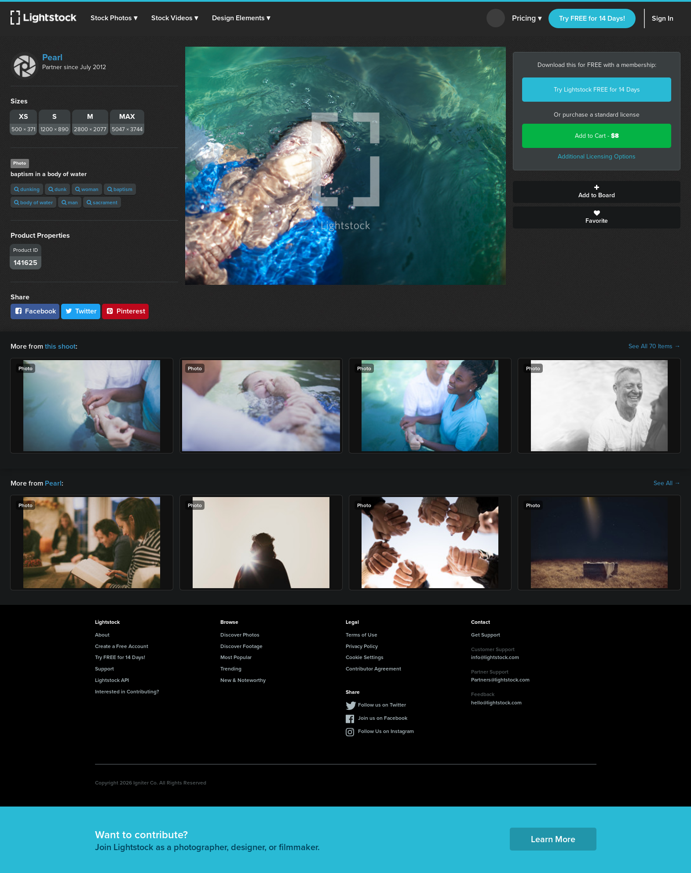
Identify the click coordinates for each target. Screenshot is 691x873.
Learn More (553, 838)
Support (104, 668)
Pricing (526, 18)
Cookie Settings (365, 657)
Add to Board (596, 191)
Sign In (662, 18)
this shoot (60, 346)
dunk (57, 189)
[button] (114, 18)
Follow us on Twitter (382, 704)
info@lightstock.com (495, 657)
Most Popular (236, 657)
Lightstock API (112, 680)
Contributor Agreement (373, 668)
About (102, 634)
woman (87, 189)
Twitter (81, 311)
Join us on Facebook (382, 718)
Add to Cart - (597, 135)
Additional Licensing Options (597, 156)
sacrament (102, 202)
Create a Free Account (121, 646)
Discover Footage (241, 646)
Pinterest (125, 311)
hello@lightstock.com (496, 702)
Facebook (35, 311)
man (70, 202)
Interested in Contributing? (127, 691)
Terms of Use (361, 634)
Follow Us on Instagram (386, 731)
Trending (230, 668)
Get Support (485, 634)
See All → (667, 483)
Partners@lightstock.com (500, 679)
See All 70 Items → (654, 346)
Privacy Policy (362, 646)
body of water (33, 202)
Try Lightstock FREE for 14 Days (597, 89)
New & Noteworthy (243, 680)
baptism (119, 189)
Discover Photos (240, 634)
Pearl (52, 57)
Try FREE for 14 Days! (592, 18)
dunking (27, 189)
